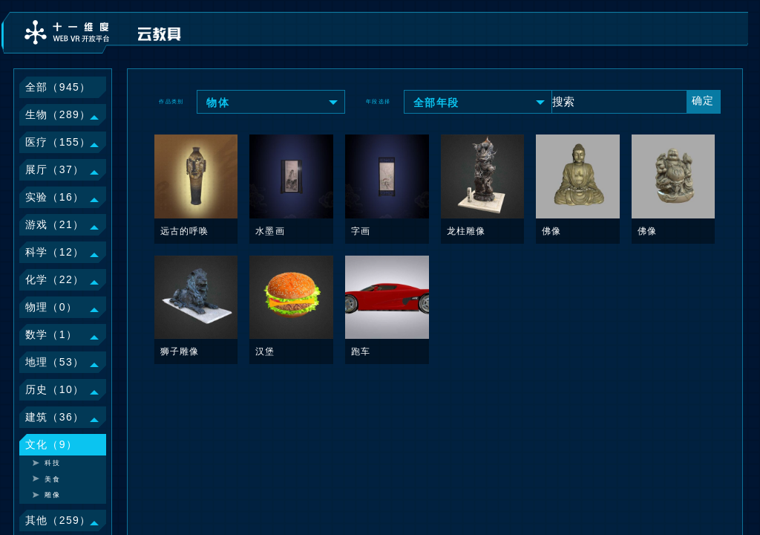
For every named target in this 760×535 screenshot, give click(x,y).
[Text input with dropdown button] (618, 101)
